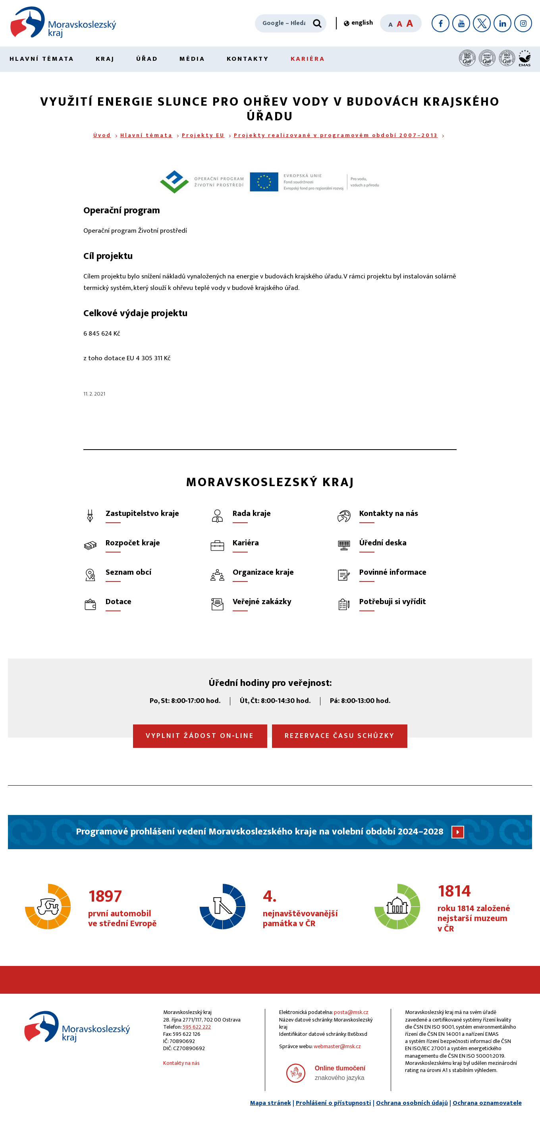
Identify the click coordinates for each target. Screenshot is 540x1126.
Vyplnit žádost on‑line (200, 736)
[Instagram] (523, 23)
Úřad (147, 58)
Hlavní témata (42, 58)
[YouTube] (461, 23)
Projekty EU (203, 135)
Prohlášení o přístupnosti (333, 1103)
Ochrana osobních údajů (412, 1103)
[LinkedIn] (502, 23)
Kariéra (308, 58)
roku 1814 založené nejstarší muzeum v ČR (478, 908)
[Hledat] (317, 23)
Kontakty (248, 58)
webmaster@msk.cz (337, 1046)
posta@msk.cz (351, 1012)
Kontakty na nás (181, 1063)
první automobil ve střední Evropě (128, 909)
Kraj (105, 58)
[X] (482, 23)
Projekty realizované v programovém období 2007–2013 (336, 135)
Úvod (102, 135)
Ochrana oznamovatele (487, 1103)
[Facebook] (440, 23)
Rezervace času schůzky (340, 736)
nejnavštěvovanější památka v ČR (303, 909)
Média (192, 58)
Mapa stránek (270, 1103)
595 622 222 (197, 1026)
